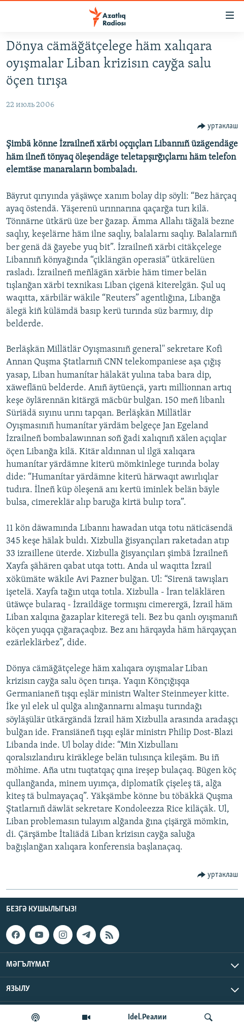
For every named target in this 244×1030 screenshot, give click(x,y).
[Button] (217, 126)
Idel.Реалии (147, 1017)
